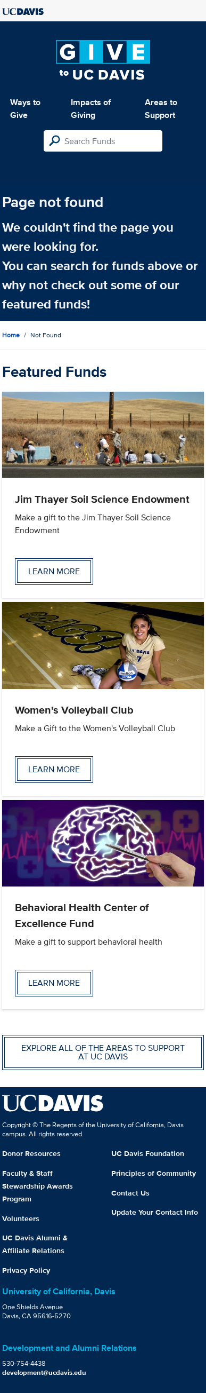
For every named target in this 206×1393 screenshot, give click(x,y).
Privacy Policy (26, 1270)
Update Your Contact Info (154, 1212)
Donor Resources (31, 1153)
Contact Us (130, 1193)
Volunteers (20, 1218)
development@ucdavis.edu (44, 1372)
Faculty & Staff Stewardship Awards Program (37, 1186)
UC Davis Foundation (147, 1153)
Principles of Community (153, 1173)
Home (11, 334)
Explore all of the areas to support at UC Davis (103, 1052)
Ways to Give (25, 108)
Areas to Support (161, 108)
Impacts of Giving (91, 108)
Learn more (54, 571)
